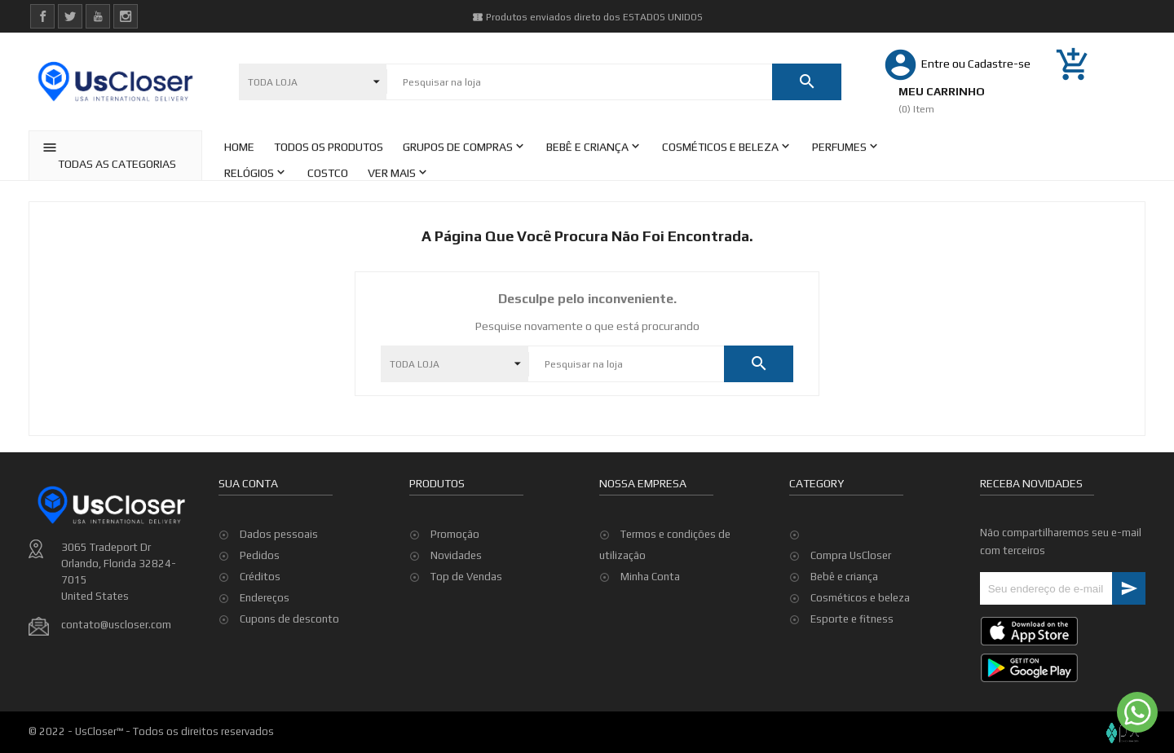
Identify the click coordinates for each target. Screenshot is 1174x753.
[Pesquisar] (579, 82)
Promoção (454, 534)
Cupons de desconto (289, 619)
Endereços (264, 598)
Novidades (456, 555)
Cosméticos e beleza (860, 598)
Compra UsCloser (850, 555)
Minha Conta (650, 576)
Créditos (260, 576)
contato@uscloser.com (116, 625)
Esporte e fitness (852, 619)
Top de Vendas (466, 576)
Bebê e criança (844, 576)
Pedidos (260, 555)
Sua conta (248, 483)
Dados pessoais (279, 534)
